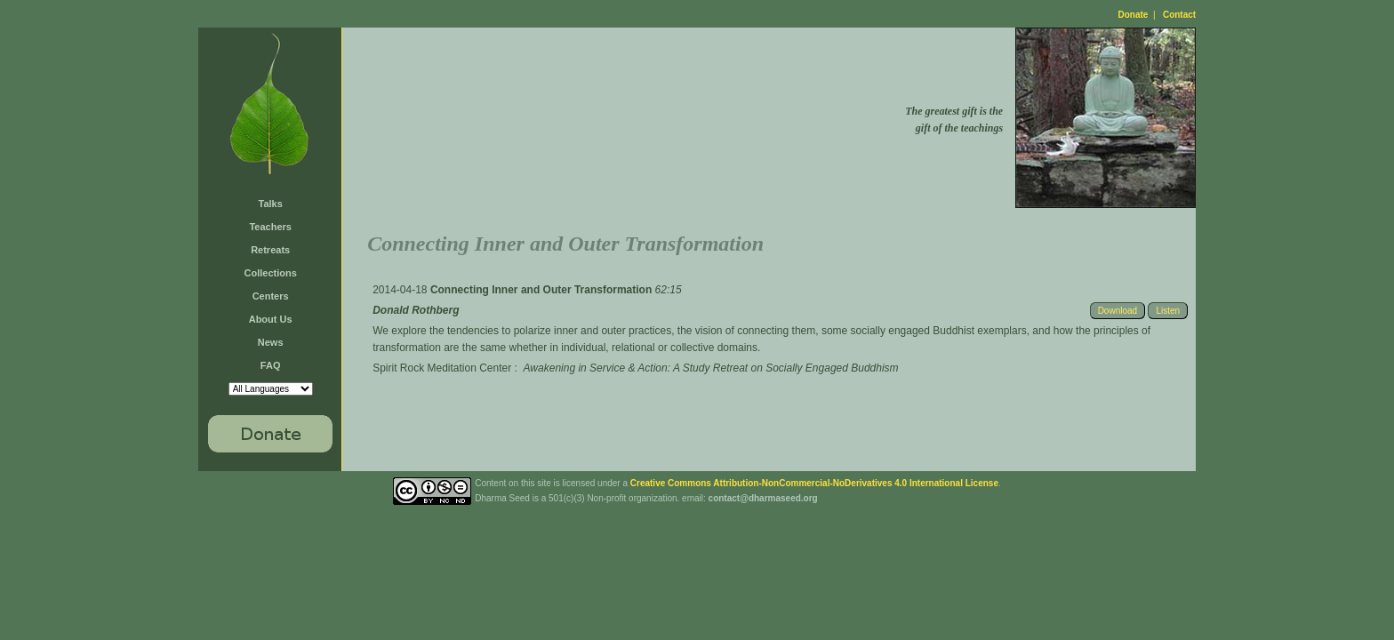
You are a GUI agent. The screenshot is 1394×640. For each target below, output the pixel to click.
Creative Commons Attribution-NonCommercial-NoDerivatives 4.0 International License (814, 483)
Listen (1168, 311)
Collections (270, 273)
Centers (270, 296)
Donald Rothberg (416, 310)
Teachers (270, 226)
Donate (1133, 15)
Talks (271, 203)
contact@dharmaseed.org (763, 498)
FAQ (270, 365)
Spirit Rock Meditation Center (442, 368)
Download (1117, 311)
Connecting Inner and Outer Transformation (542, 290)
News (271, 342)
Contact (1179, 15)
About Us (270, 319)
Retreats (270, 249)
